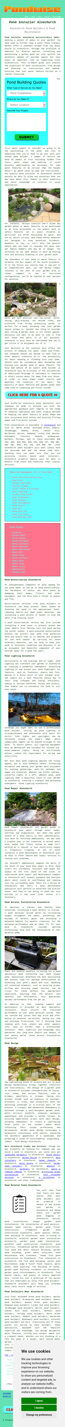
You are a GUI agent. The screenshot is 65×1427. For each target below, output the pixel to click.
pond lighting (29, 761)
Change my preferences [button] (39, 1414)
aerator (49, 994)
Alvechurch (50, 425)
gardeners (24, 1169)
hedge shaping (47, 1160)
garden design (29, 1158)
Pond (7, 425)
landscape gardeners (16, 1155)
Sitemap (7, 1393)
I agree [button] (39, 1400)
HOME (26, 17)
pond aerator (39, 910)
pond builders (25, 448)
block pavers (53, 1155)
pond (39, 151)
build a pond (12, 1152)
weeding (51, 1166)
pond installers (49, 456)
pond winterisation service (23, 623)
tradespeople (37, 1180)
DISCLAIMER (57, 17)
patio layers (26, 1163)
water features (13, 1333)
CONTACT (47, 17)
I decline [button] (39, 1407)
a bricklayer (47, 1177)
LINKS (33, 17)
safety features (14, 232)
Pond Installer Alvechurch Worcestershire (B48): (32, 37)
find (13, 1297)
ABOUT (40, 17)
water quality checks (47, 1233)
